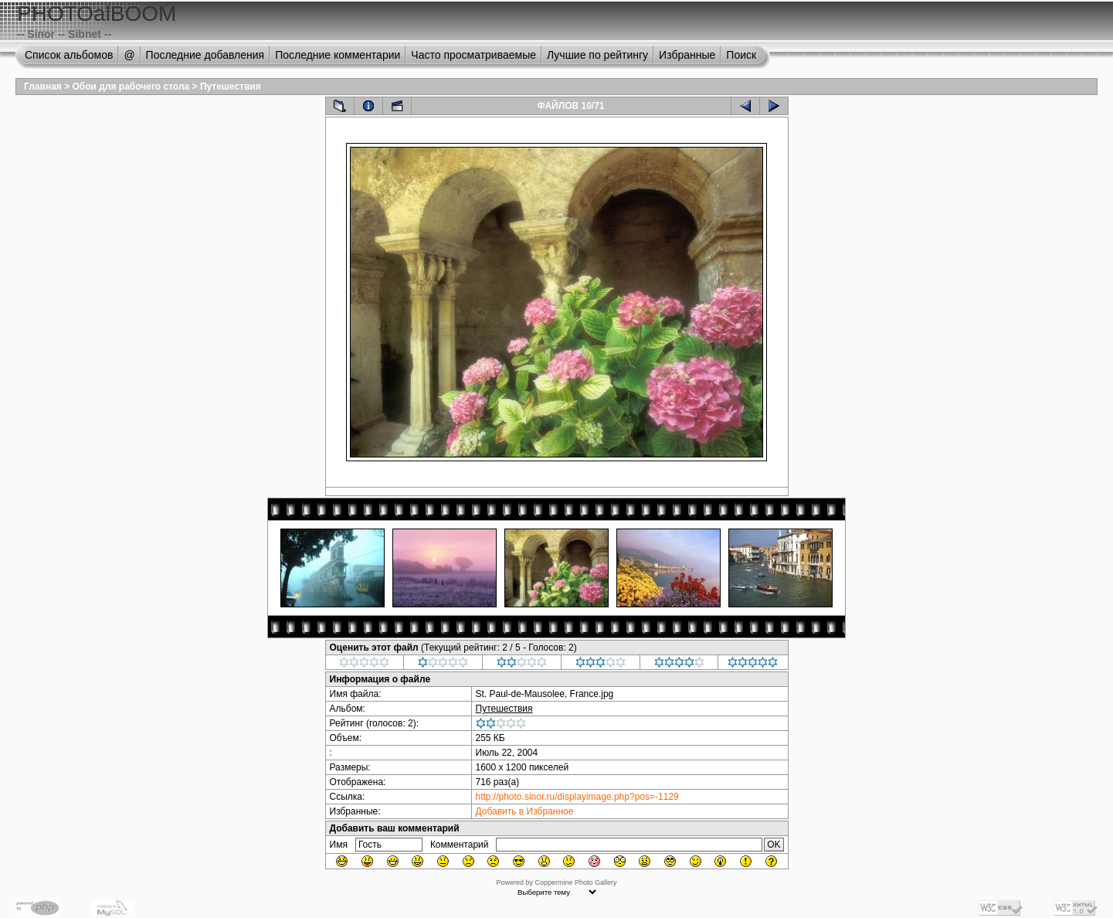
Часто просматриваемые (473, 55)
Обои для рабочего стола (131, 86)
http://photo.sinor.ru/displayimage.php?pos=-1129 (577, 796)
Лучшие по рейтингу (597, 55)
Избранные (687, 55)
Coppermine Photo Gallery (575, 882)
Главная (43, 86)
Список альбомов (69, 55)
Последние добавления (205, 55)
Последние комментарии (337, 55)
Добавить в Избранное (525, 811)
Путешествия (230, 86)
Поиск (741, 55)
